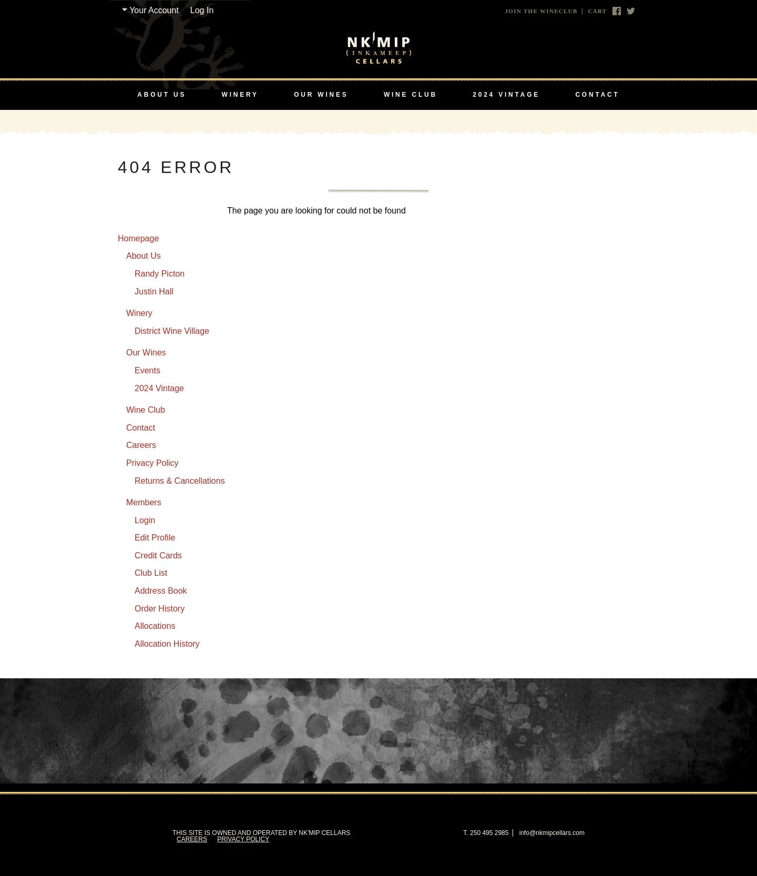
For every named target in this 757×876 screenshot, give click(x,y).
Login (145, 520)
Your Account (154, 10)
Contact (597, 94)
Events (147, 370)
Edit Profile (155, 537)
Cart (597, 11)
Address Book (161, 590)
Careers (141, 445)
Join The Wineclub (541, 11)
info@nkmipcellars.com (552, 833)
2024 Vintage (506, 94)
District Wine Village (172, 331)
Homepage (138, 238)
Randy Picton (160, 273)
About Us (161, 94)
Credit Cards (158, 555)
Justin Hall (154, 291)
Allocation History (167, 643)
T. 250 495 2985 (485, 833)
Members (143, 502)
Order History (160, 608)
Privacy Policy (152, 463)
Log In (201, 10)
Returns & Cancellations (180, 480)
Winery (240, 94)
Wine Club (410, 94)
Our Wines (321, 94)
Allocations (155, 626)
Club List (151, 572)
